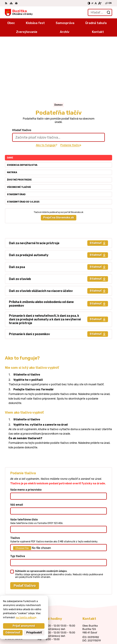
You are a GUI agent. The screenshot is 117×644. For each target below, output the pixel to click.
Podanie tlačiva (70, 86)
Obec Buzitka (104, 631)
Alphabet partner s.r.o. (98, 627)
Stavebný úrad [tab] (16, 135)
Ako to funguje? (46, 86)
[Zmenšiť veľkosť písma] (92, 3)
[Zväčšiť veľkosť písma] (99, 3)
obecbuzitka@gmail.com (97, 592)
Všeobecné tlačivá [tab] (19, 128)
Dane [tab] (10, 98)
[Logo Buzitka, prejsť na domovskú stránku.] (19, 12)
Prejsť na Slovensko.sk (58, 158)
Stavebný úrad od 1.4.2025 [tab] (23, 142)
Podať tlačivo (25, 526)
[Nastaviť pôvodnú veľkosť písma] (95, 3)
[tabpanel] (58, 229)
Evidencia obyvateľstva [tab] (22, 106)
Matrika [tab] (12, 113)
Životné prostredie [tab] (19, 120)
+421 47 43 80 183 (94, 586)
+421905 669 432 (93, 589)
